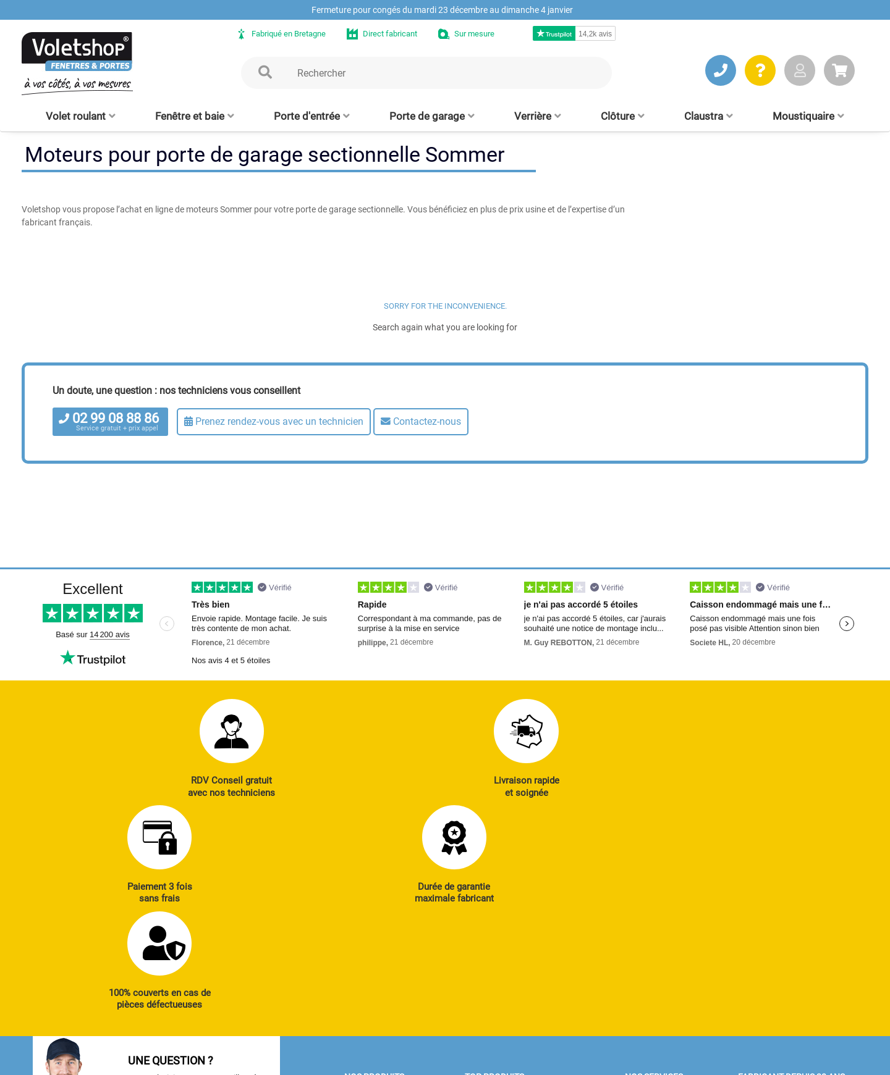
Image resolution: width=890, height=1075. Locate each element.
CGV (223, 1060)
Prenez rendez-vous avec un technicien (273, 421)
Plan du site (348, 1060)
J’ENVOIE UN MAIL (210, 983)
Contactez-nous (421, 421)
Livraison (645, 998)
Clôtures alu (370, 998)
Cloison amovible (500, 998)
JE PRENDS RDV (90, 983)
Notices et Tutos (659, 914)
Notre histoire (767, 896)
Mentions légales (279, 1060)
